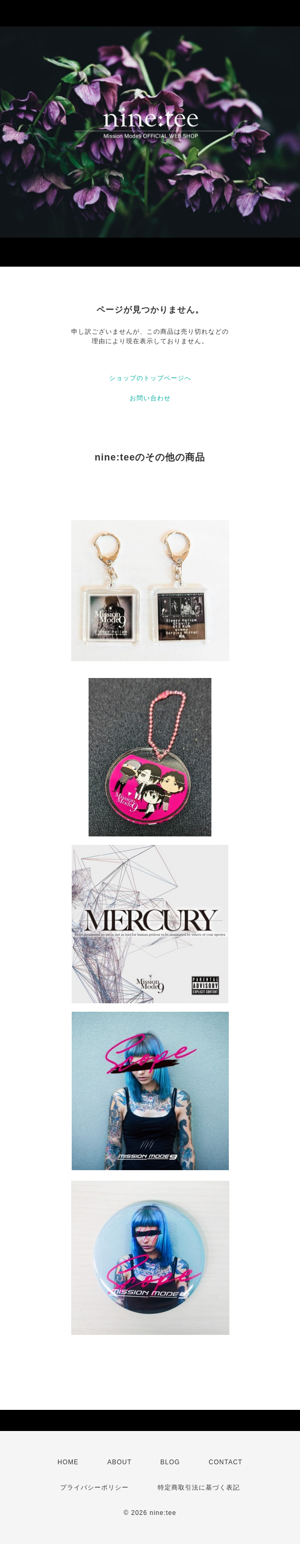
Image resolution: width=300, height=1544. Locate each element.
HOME (68, 1462)
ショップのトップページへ (150, 378)
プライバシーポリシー (94, 1487)
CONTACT (226, 1462)
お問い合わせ (150, 398)
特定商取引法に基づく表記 (199, 1487)
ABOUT (119, 1462)
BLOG (170, 1462)
